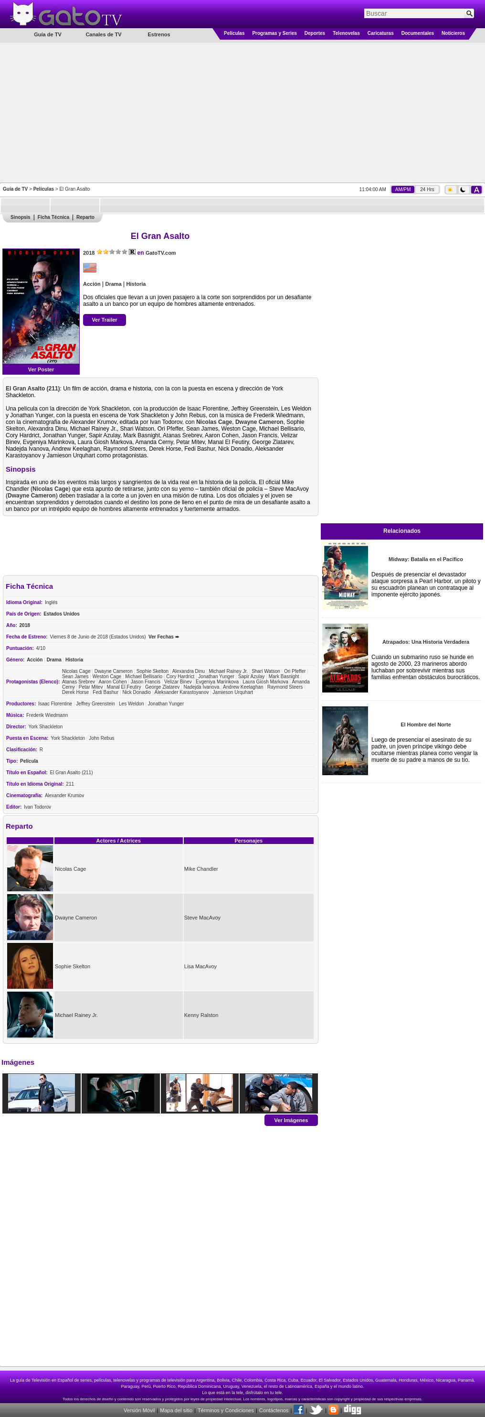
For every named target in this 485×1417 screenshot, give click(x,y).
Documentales (417, 33)
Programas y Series (274, 33)
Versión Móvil (139, 1410)
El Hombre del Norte (426, 724)
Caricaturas (381, 33)
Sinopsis (21, 217)
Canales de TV (103, 34)
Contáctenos (274, 1410)
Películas (234, 33)
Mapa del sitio (176, 1410)
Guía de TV (15, 189)
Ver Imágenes (291, 1120)
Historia (136, 284)
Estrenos (159, 34)
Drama (113, 284)
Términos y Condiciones (226, 1410)
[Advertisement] (243, 112)
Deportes (315, 33)
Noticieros (453, 33)
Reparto (85, 217)
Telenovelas (346, 33)
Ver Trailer (104, 320)
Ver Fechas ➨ (163, 636)
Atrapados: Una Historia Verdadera (425, 642)
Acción (92, 284)
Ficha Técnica (53, 217)
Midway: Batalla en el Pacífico (426, 559)
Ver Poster (41, 369)
